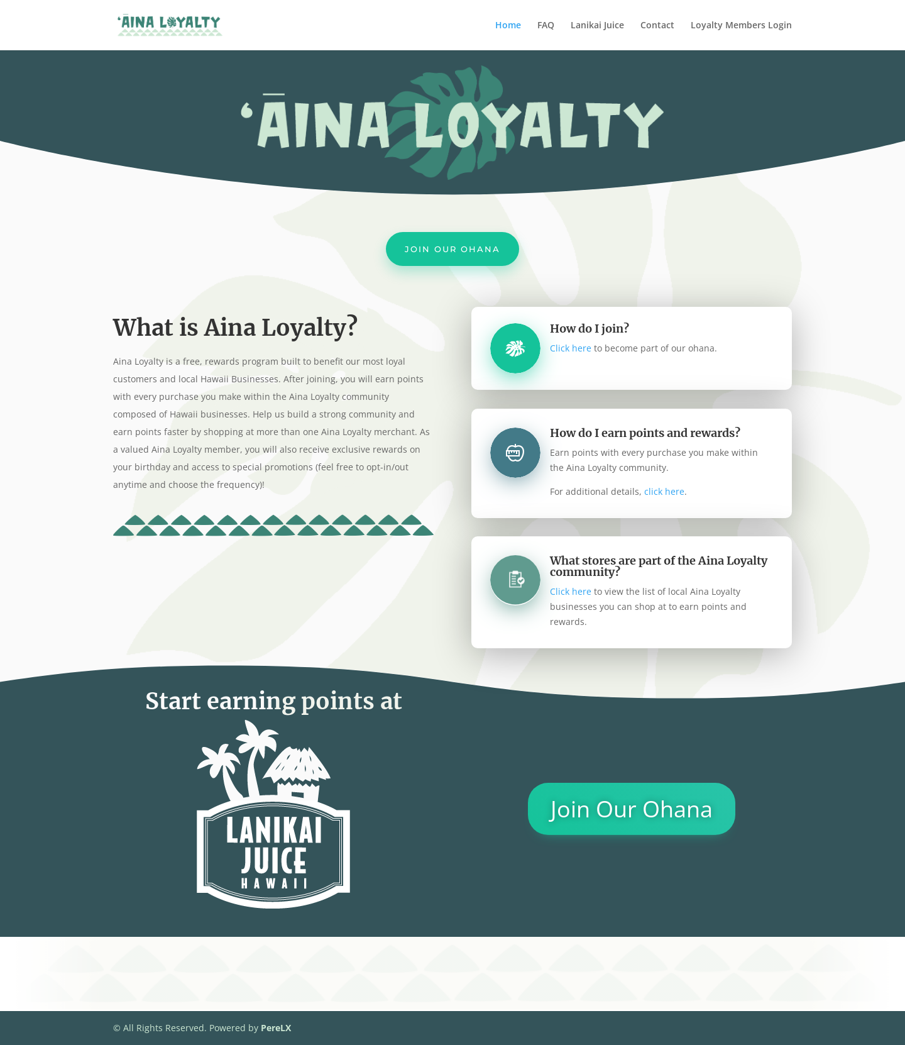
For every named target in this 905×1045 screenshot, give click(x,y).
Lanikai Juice (597, 26)
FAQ (545, 26)
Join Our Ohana (452, 249)
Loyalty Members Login (741, 26)
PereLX (276, 1028)
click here (664, 491)
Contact (657, 26)
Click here (570, 348)
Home (508, 26)
